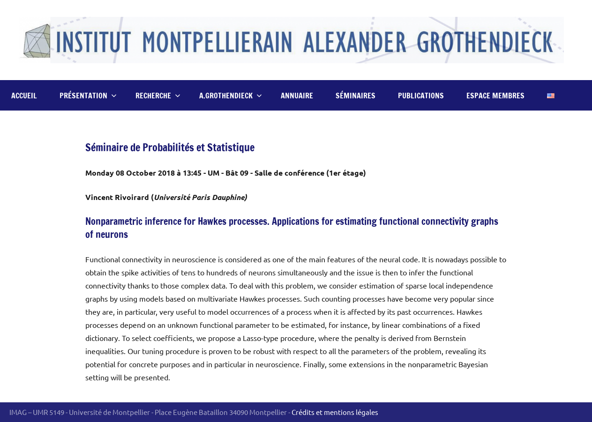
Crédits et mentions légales (335, 411)
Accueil (24, 95)
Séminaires (355, 95)
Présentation (88, 95)
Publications (421, 95)
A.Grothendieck (230, 95)
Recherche (157, 95)
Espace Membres (495, 95)
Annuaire (297, 95)
